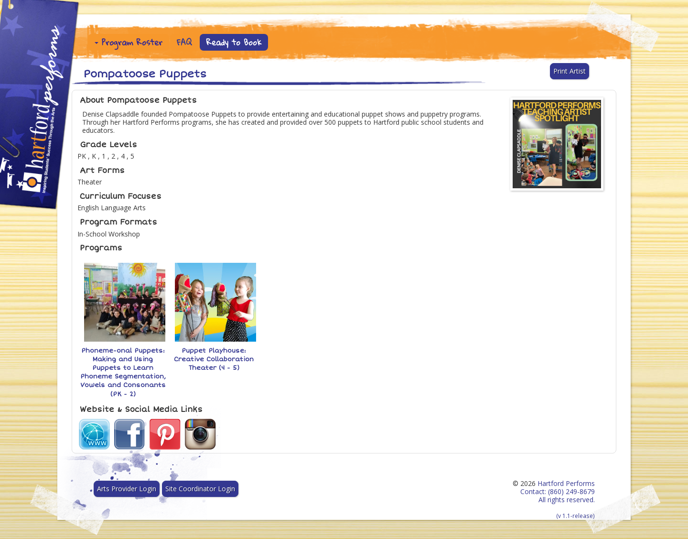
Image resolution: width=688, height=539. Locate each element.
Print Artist (569, 70)
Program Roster (128, 42)
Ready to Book (233, 42)
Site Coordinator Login (200, 488)
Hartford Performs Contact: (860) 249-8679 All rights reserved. (557, 499)
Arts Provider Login (126, 488)
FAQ (184, 42)
